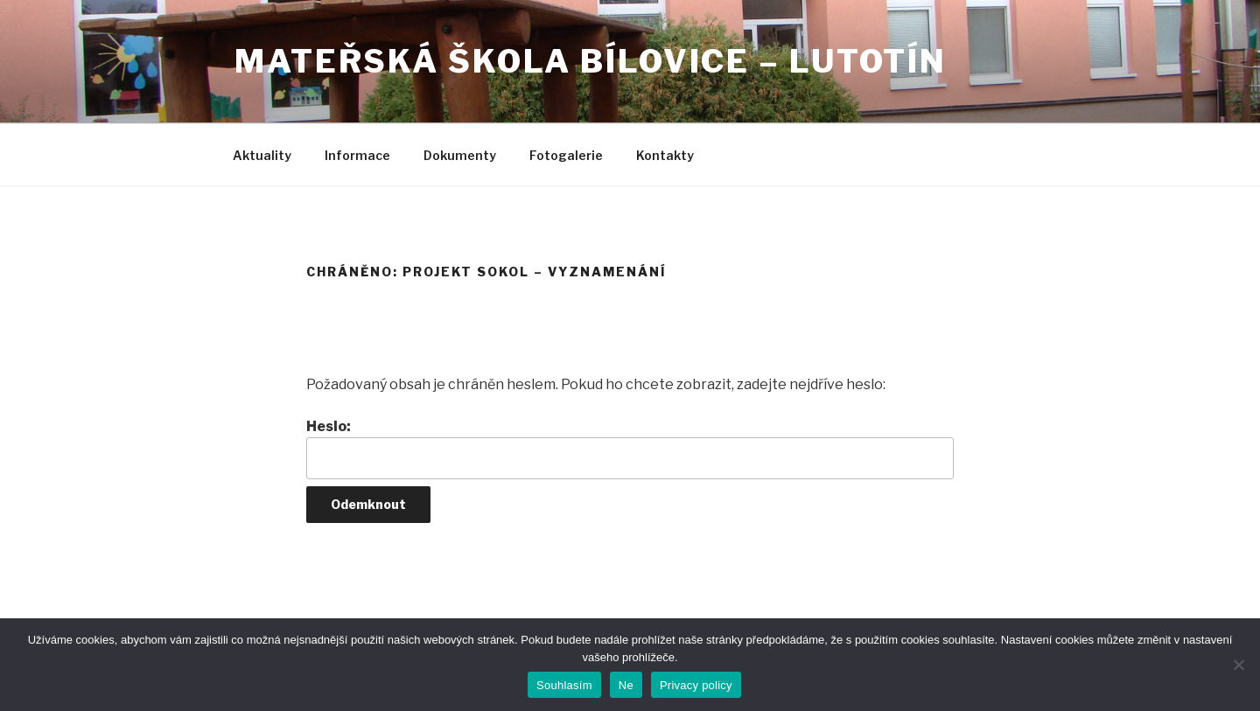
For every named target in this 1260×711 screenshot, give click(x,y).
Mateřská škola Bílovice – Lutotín (590, 61)
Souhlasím (564, 685)
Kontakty (665, 155)
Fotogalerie (566, 155)
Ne (626, 685)
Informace (357, 155)
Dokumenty (460, 155)
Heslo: (630, 448)
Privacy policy (696, 685)
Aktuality (262, 155)
